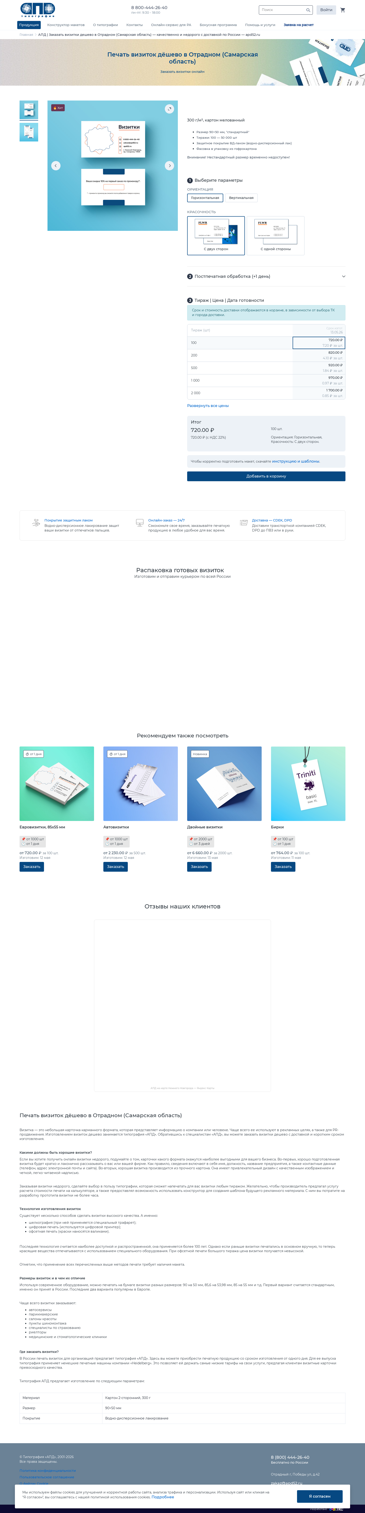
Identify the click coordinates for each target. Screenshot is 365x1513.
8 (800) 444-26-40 (290, 1457)
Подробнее (163, 1497)
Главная (26, 35)
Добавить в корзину (266, 476)
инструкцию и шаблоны (295, 461)
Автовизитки (116, 827)
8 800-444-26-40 (150, 7)
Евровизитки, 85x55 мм (42, 827)
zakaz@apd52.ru (286, 1483)
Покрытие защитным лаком (68, 520)
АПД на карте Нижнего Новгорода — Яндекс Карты (182, 1088)
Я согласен (320, 1496)
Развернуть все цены (208, 405)
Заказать (31, 866)
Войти (326, 10)
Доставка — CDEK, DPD (272, 520)
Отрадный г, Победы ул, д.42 (295, 1474)
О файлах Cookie (34, 1484)
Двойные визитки (205, 827)
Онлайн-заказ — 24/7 (166, 520)
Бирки (277, 827)
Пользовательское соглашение (47, 1477)
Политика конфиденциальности (48, 1471)
